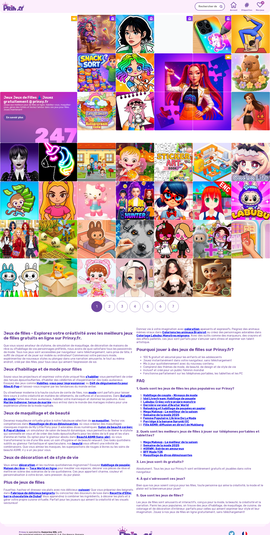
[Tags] (246, 6)
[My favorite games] (260, 6)
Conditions (49, 526)
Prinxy (22, 520)
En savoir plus (14, 117)
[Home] (233, 6)
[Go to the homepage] (12, 6)
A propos (24, 526)
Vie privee (35, 526)
